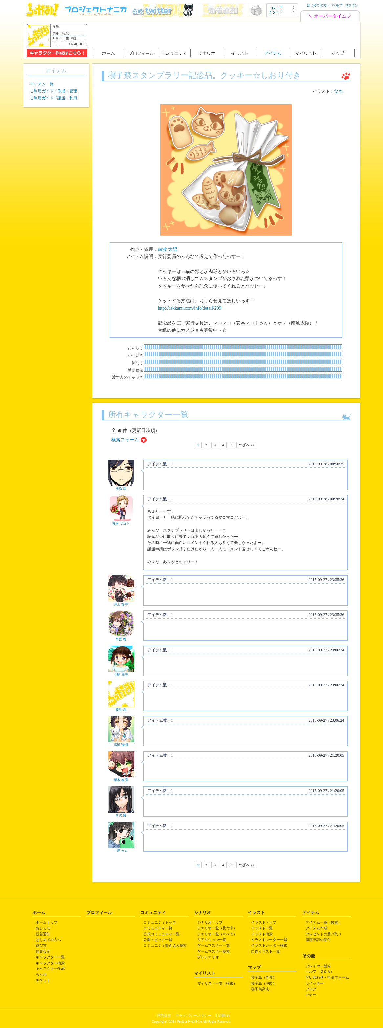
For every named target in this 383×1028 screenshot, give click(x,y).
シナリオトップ (210, 922)
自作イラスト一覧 (265, 951)
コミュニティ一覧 (157, 928)
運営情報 (164, 1015)
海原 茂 (121, 488)
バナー (311, 995)
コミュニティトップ (159, 922)
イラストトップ (263, 922)
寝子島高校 (260, 989)
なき (338, 91)
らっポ (41, 974)
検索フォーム (125, 439)
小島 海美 (121, 674)
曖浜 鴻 (121, 709)
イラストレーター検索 (269, 945)
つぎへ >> (247, 445)
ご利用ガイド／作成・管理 (53, 91)
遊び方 (41, 945)
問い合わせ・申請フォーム (327, 977)
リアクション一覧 (211, 940)
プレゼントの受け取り (324, 934)
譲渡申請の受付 (318, 940)
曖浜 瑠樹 (121, 745)
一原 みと (121, 850)
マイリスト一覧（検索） (217, 983)
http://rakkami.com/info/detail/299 (189, 308)
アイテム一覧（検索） (324, 922)
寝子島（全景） (263, 977)
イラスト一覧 (262, 928)
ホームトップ (46, 922)
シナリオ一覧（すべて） (217, 934)
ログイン (351, 5)
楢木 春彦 (121, 780)
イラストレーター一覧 (269, 940)
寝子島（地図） (263, 983)
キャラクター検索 (50, 963)
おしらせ (43, 928)
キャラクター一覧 (50, 957)
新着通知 (43, 934)
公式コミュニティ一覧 (161, 934)
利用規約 (222, 1015)
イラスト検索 (262, 934)
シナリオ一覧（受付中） (217, 928)
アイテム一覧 (41, 84)
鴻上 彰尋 (121, 604)
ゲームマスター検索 (213, 951)
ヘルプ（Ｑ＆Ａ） (320, 971)
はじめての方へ (318, 5)
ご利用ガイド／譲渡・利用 (53, 98)
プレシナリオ (208, 957)
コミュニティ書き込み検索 (165, 945)
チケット (43, 980)
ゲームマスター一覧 (213, 945)
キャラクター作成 (50, 968)
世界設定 (43, 951)
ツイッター (315, 983)
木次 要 (121, 815)
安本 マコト (121, 523)
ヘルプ (337, 5)
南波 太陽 (168, 249)
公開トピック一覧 (157, 940)
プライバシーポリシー (193, 1015)
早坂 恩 (121, 639)
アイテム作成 (316, 928)
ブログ (311, 989)
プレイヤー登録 (318, 966)
